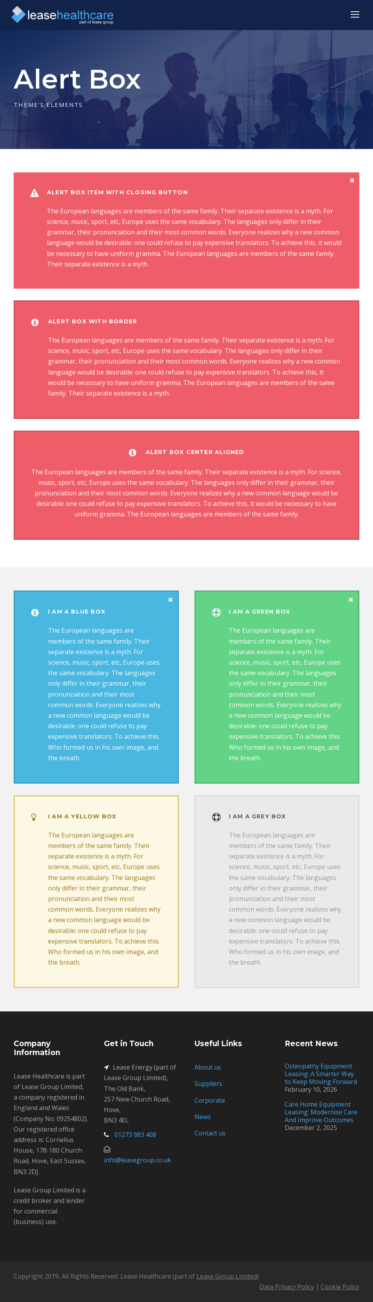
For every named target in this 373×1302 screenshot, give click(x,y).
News (203, 1116)
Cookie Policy (340, 1286)
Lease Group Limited (226, 1276)
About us (208, 1067)
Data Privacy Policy (286, 1286)
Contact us (210, 1133)
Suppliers (208, 1083)
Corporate (210, 1100)
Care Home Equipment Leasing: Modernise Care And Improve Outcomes (321, 1112)
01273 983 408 (135, 1134)
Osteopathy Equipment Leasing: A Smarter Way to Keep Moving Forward (321, 1074)
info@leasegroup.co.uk (137, 1160)
